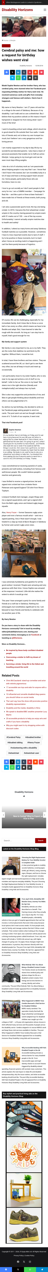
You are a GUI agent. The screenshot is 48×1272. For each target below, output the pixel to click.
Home (5, 40)
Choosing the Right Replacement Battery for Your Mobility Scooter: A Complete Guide (34, 860)
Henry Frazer (11, 512)
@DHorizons (17, 638)
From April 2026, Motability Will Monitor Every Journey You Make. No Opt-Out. (34, 901)
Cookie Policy (29, 1255)
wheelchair (14, 753)
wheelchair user (32, 753)
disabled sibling (16, 742)
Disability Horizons (26, 66)
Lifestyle (12, 40)
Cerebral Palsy (14, 737)
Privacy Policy (19, 1255)
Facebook (35, 635)
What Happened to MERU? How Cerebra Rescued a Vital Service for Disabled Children (33, 1003)
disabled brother (33, 737)
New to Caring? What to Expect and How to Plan (28, 817)
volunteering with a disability (24, 748)
